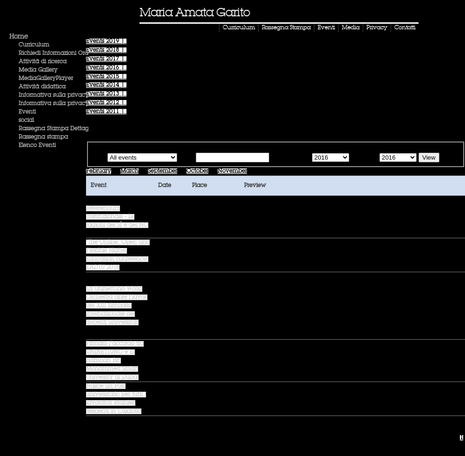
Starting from (289, 158)
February (98, 171)
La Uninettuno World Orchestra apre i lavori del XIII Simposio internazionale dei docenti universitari (116, 305)
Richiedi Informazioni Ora (53, 53)
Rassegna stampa (43, 137)
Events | (106, 41)
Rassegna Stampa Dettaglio (57, 129)
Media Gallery (38, 70)
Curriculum (239, 28)
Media (350, 28)
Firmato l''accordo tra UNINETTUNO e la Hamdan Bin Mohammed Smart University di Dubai (115, 360)
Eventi (326, 28)
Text (188, 158)
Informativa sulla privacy (54, 95)
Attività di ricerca (42, 62)
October (197, 171)
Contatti (404, 28)
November (232, 171)
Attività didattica (42, 87)
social (26, 120)
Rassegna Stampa (286, 28)
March (129, 171)
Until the (363, 158)
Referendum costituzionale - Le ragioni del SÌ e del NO (117, 217)
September (162, 171)
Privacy (376, 28)
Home (18, 37)
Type (99, 158)
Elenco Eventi (37, 145)
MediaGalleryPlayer (46, 78)
